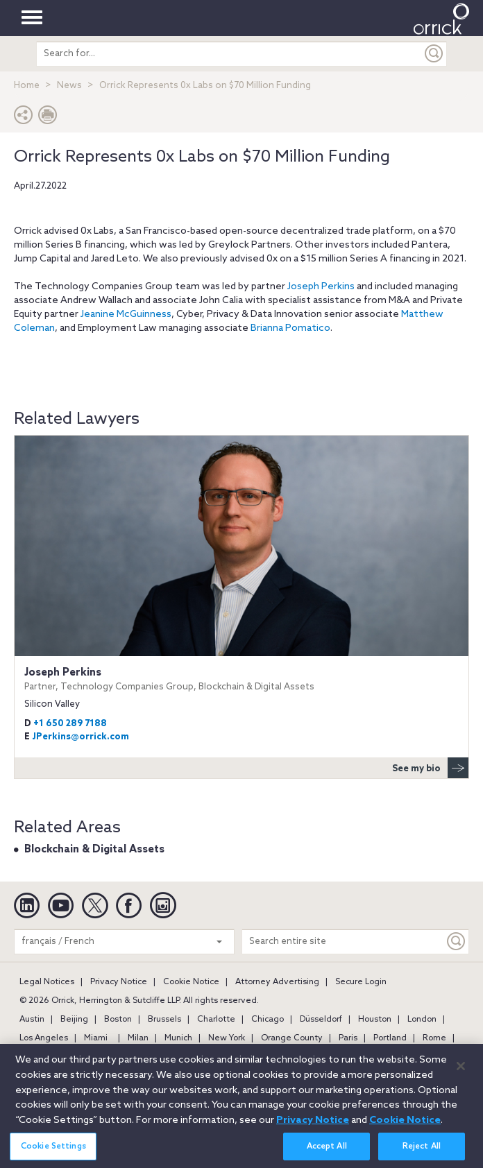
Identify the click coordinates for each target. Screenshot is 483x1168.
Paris (348, 1038)
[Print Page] (48, 118)
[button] (23, 118)
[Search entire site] (343, 941)
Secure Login (361, 982)
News (69, 85)
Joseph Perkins (321, 287)
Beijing (74, 1019)
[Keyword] (456, 941)
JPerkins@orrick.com (80, 737)
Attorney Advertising (277, 982)
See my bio (430, 767)
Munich (178, 1038)
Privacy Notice (118, 982)
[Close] (461, 1073)
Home (27, 85)
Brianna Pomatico (290, 328)
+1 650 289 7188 (70, 724)
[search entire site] (229, 54)
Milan (138, 1038)
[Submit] (434, 54)
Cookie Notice (191, 982)
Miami (96, 1038)
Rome (434, 1038)
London (422, 1019)
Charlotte (216, 1019)
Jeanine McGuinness (125, 314)
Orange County (292, 1038)
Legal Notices (46, 982)
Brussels (164, 1019)
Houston (374, 1019)
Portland (390, 1038)
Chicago (267, 1019)
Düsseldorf (321, 1019)
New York (226, 1038)
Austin (31, 1019)
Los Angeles (43, 1038)
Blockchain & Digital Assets (94, 849)
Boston (118, 1019)
